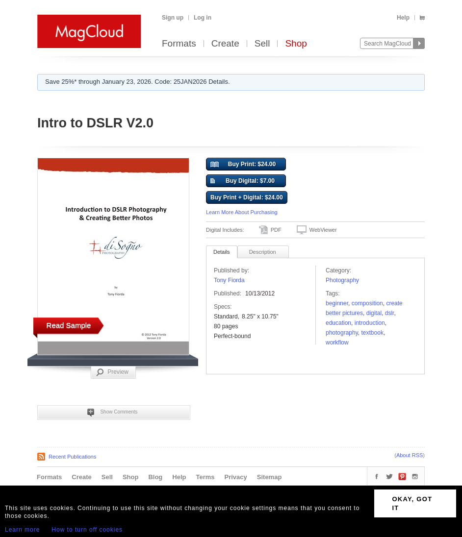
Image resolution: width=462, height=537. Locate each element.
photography (342, 332)
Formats (179, 44)
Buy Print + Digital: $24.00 (246, 197)
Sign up (172, 17)
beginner (337, 303)
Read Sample (69, 325)
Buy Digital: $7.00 (242, 181)
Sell (262, 44)
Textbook (372, 332)
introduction (370, 322)
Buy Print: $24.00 (243, 165)
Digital (374, 313)
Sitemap (269, 477)
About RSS (409, 455)
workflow (337, 342)
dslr (389, 313)
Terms (205, 477)
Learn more (22, 529)
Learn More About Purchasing (242, 212)
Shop (296, 44)
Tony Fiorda (229, 280)
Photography (342, 280)
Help (403, 17)
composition (367, 303)
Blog (155, 477)
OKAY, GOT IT (412, 503)
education (338, 322)
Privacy (236, 477)
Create (225, 44)
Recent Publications (72, 457)
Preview (112, 372)
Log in (202, 17)
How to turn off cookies (87, 529)
